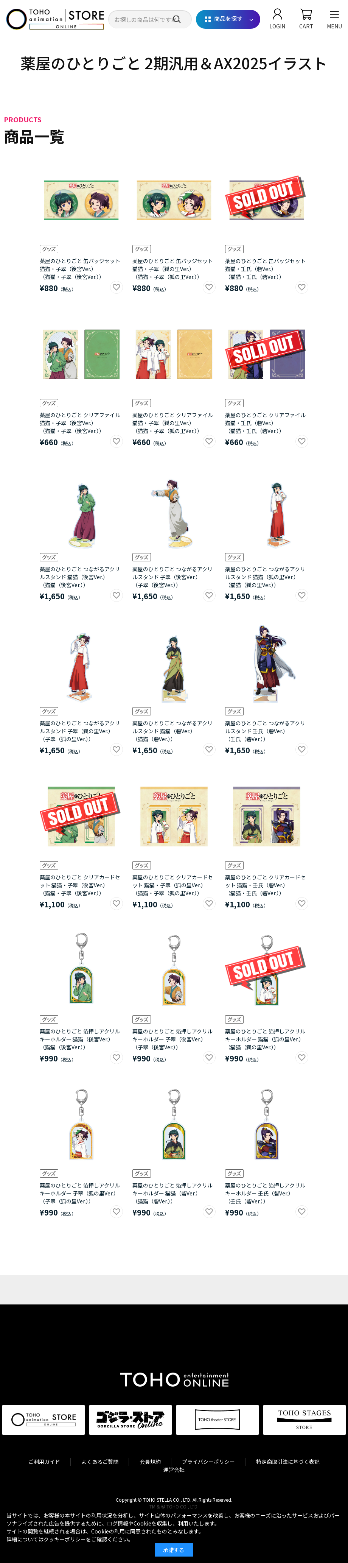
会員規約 (150, 1461)
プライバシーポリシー (208, 1461)
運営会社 (174, 1469)
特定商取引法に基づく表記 (288, 1461)
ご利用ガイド (44, 1461)
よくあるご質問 (99, 1461)
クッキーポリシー (65, 1539)
